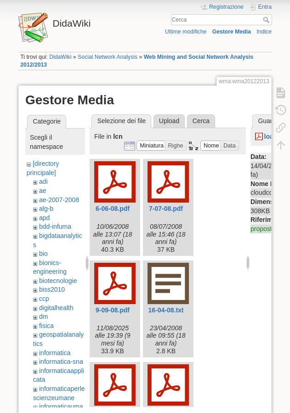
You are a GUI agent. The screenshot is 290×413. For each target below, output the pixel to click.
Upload (169, 120)
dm (43, 316)
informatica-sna (61, 361)
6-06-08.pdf (113, 208)
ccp (44, 298)
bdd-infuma (55, 226)
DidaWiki (60, 57)
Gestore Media (231, 31)
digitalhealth (56, 307)
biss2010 (52, 289)
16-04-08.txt (165, 310)
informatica (54, 352)
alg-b (46, 208)
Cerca (267, 20)
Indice (264, 31)
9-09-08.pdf (113, 310)
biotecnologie (58, 280)
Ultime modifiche (186, 31)
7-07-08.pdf (166, 208)
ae (42, 190)
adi (43, 181)
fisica (46, 325)
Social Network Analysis (107, 57)
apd (44, 217)
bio (43, 253)
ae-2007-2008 (59, 200)
